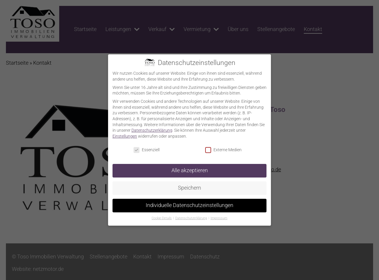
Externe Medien (223, 150)
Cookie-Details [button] (162, 218)
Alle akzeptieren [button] (189, 170)
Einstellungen (125, 136)
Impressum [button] (219, 218)
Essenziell (147, 150)
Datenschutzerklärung (151, 130)
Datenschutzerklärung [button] (191, 218)
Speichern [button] (189, 188)
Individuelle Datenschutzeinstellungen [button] (189, 205)
